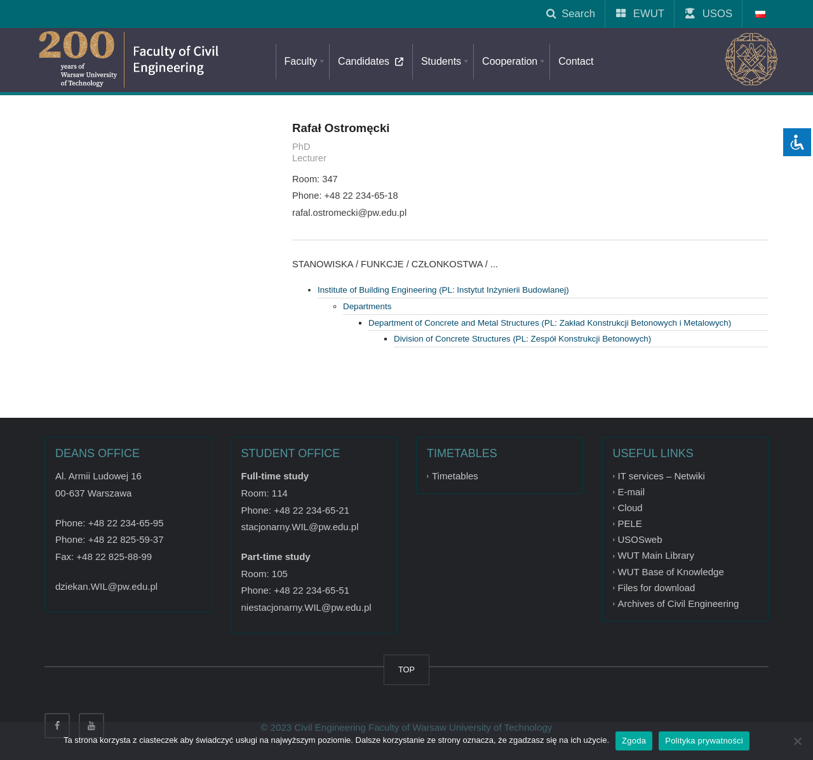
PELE (630, 523)
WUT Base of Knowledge (671, 571)
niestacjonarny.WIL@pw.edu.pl (306, 607)
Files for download (656, 587)
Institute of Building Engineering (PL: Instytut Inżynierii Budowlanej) (443, 290)
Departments (367, 306)
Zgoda (634, 740)
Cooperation (514, 61)
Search (570, 14)
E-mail (631, 491)
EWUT (641, 14)
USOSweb (640, 539)
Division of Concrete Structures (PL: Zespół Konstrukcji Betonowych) (522, 338)
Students (446, 61)
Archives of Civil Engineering (678, 603)
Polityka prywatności (704, 740)
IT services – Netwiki (661, 475)
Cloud (630, 507)
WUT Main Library (656, 555)
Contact (575, 61)
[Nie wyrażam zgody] (797, 741)
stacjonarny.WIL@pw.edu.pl (300, 526)
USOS (709, 14)
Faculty (306, 61)
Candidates (374, 61)
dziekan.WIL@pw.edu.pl (106, 586)
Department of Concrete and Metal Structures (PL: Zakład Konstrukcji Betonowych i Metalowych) (549, 323)
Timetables (455, 475)
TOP (406, 669)
